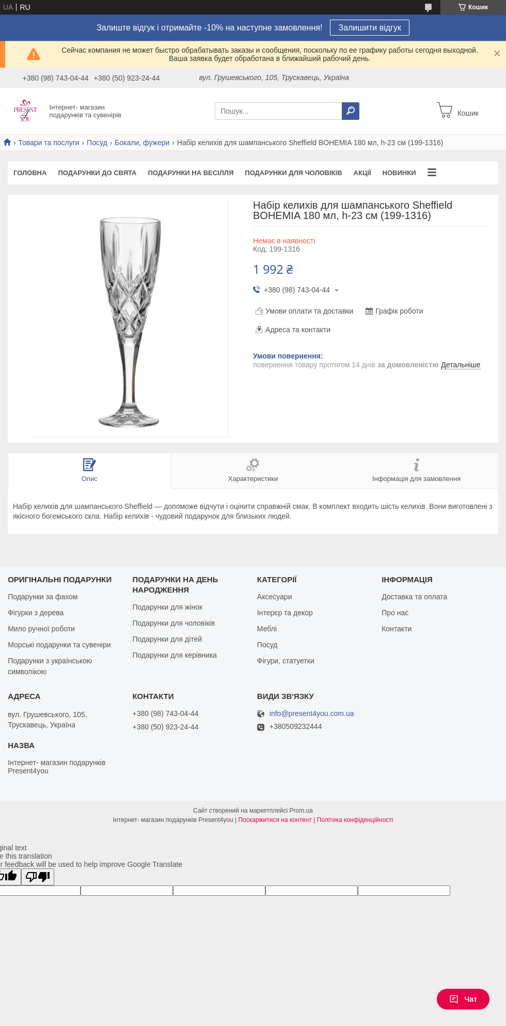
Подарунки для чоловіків (293, 173)
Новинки (399, 173)
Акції (362, 173)
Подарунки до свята (97, 173)
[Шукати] (350, 111)
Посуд (97, 142)
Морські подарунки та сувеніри (59, 645)
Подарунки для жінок (167, 607)
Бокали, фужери (142, 142)
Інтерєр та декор (285, 613)
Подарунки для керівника (174, 655)
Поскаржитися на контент (274, 819)
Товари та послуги (48, 142)
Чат (463, 999)
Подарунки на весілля (190, 173)
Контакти (397, 629)
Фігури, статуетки (285, 661)
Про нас (395, 613)
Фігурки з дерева (36, 613)
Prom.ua (301, 810)
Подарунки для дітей (167, 639)
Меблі (267, 629)
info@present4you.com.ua (312, 714)
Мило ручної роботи (41, 629)
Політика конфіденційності (355, 819)
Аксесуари (274, 597)
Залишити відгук (369, 27)
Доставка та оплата (414, 597)
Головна (29, 173)
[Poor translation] (37, 876)
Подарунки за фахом (42, 597)
